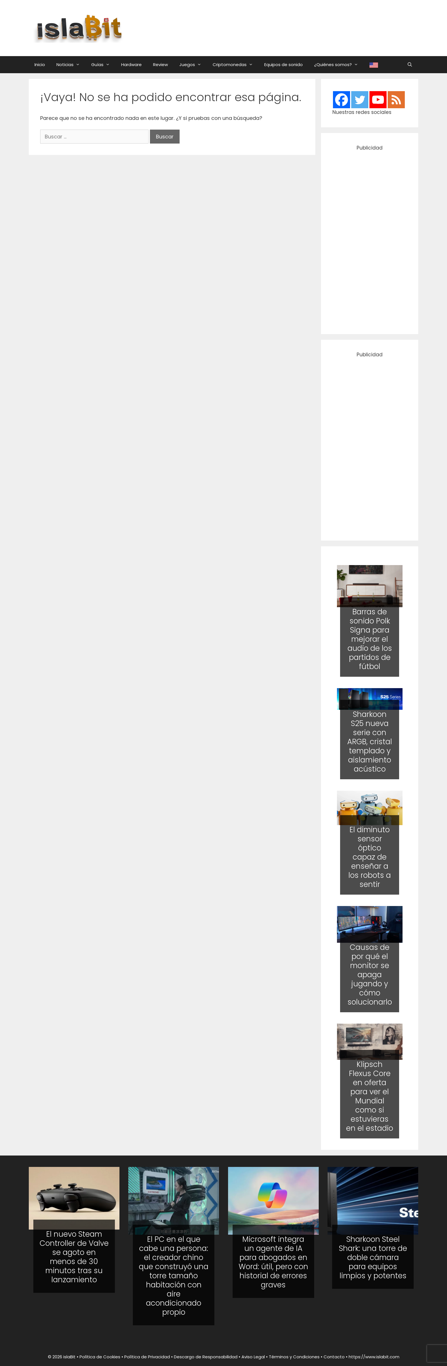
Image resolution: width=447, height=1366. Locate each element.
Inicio (39, 65)
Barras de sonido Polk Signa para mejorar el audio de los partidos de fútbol (369, 639)
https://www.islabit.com (374, 1357)
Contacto (334, 1357)
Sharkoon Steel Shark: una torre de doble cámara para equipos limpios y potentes (373, 1257)
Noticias (71, 64)
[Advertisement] (280, 27)
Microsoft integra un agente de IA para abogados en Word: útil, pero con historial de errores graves (273, 1262)
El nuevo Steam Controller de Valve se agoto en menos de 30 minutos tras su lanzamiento (74, 1257)
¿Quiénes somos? (339, 64)
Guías (103, 64)
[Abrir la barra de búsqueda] (409, 64)
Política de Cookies (100, 1357)
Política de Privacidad (147, 1357)
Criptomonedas (236, 64)
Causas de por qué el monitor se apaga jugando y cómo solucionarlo (369, 974)
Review (160, 65)
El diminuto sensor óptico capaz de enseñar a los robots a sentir (369, 857)
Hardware (131, 65)
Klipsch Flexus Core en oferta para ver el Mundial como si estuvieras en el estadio (369, 1096)
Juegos (193, 64)
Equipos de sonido (283, 65)
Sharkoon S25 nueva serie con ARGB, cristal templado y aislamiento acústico (369, 741)
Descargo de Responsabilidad (205, 1357)
